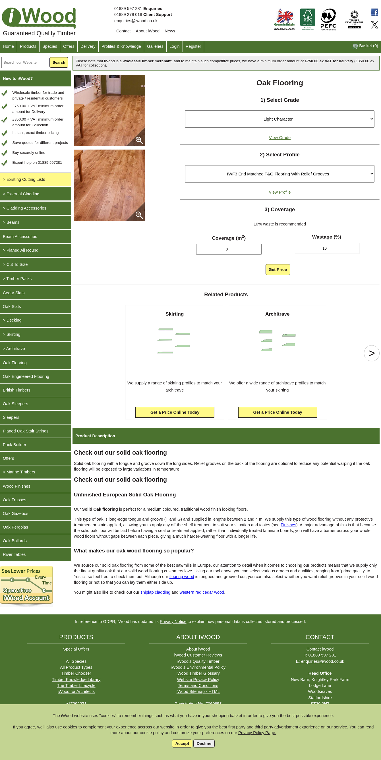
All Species (76, 661)
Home (8, 46)
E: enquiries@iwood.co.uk (320, 661)
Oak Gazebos (15, 513)
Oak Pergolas (15, 527)
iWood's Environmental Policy (198, 667)
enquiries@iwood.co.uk (136, 20)
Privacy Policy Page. (257, 732)
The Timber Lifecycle (76, 685)
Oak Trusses (14, 500)
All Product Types (76, 667)
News (170, 31)
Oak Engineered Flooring (26, 376)
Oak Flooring (15, 363)
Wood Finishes (16, 486)
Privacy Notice (173, 621)
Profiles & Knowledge (121, 46)
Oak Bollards (15, 541)
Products (28, 46)
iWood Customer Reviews (198, 655)
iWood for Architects (76, 691)
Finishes (288, 525)
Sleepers (11, 417)
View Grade (280, 137)
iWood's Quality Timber (198, 661)
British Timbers (16, 390)
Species (49, 46)
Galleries (155, 46)
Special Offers (76, 649)
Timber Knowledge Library (76, 679)
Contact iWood (320, 649)
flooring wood (181, 576)
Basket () (365, 46)
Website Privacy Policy (198, 679)
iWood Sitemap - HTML (198, 691)
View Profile (280, 192)
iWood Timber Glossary (198, 673)
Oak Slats (12, 306)
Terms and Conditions (198, 685)
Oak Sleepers (15, 403)
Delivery (88, 46)
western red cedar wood (202, 592)
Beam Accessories (20, 236)
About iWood (148, 31)
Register (193, 46)
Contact (124, 31)
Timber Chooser (76, 673)
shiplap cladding (155, 592)
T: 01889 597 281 (320, 655)
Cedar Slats (14, 293)
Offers (68, 46)
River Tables (14, 554)
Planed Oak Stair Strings (25, 431)
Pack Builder (14, 444)
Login (174, 46)
